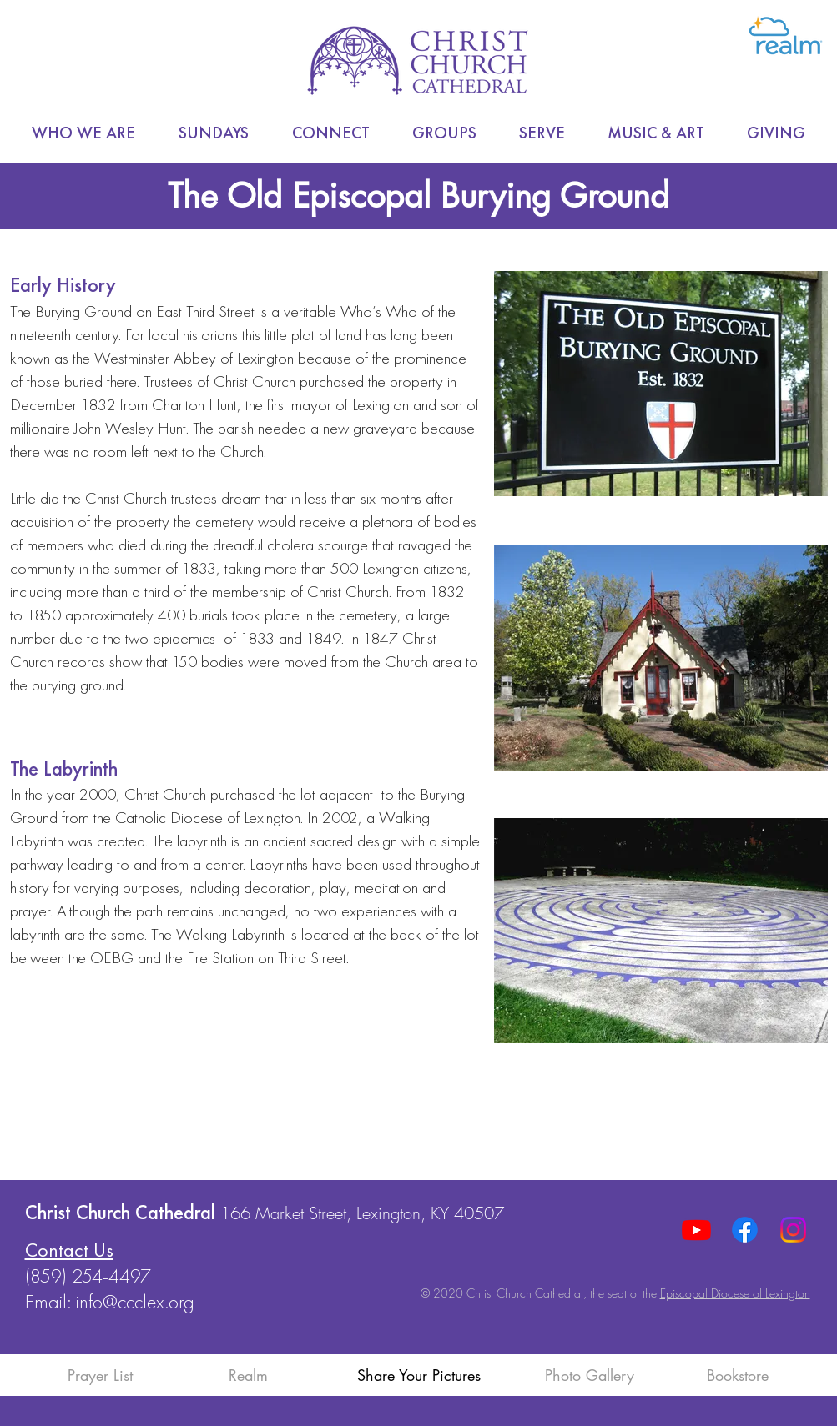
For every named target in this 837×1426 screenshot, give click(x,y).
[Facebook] (745, 1230)
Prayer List (100, 1375)
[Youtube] (696, 1230)
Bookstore (738, 1375)
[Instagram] (793, 1230)
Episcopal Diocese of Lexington (735, 1293)
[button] (83, 133)
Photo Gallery (589, 1375)
